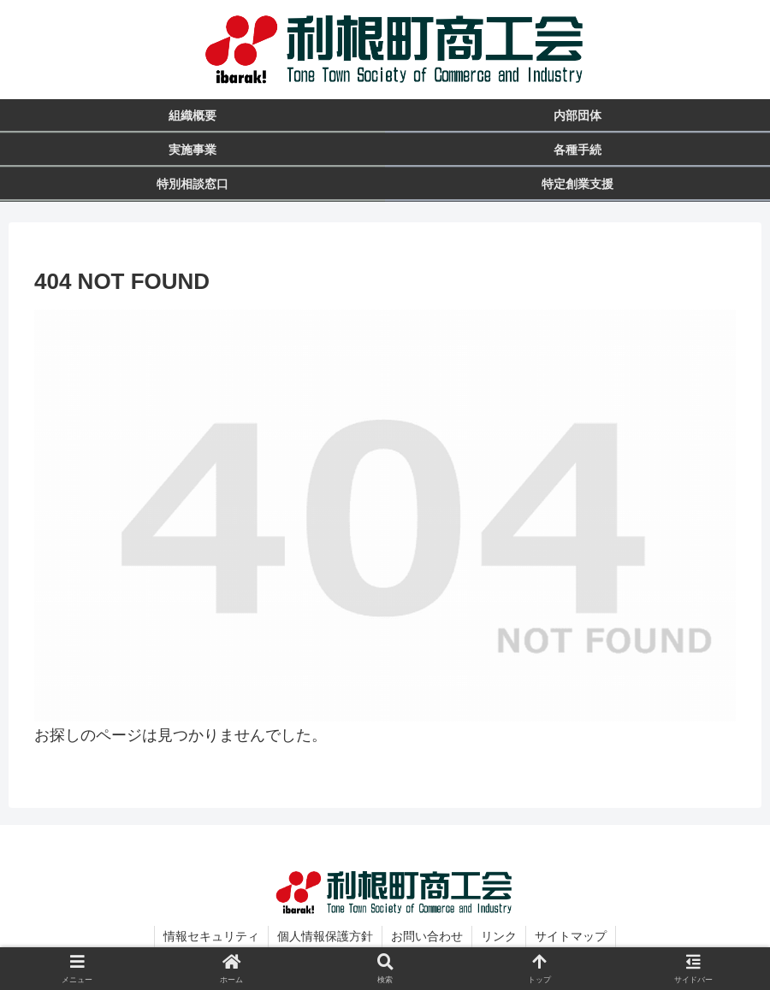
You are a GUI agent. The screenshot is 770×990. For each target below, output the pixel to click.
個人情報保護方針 (325, 936)
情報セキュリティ (211, 936)
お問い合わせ (427, 936)
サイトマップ (571, 936)
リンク (499, 936)
